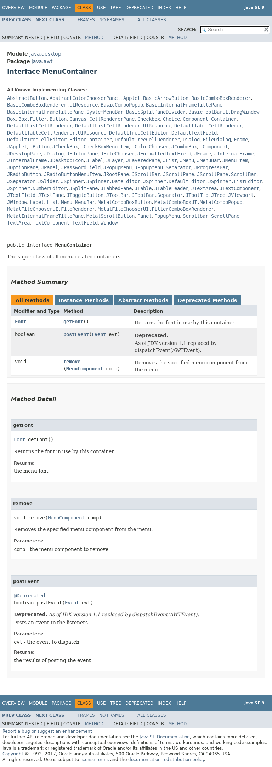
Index (164, 7)
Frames (86, 19)
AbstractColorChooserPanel (85, 98)
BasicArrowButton (165, 98)
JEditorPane (82, 154)
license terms (94, 759)
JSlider (48, 181)
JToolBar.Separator (157, 195)
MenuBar (85, 202)
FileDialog (217, 139)
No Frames (111, 19)
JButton (40, 146)
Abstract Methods (143, 300)
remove (71, 361)
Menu (66, 202)
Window (109, 223)
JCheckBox (65, 146)
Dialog (191, 139)
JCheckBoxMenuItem (105, 146)
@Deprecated (29, 595)
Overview (13, 7)
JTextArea (204, 188)
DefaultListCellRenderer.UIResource (123, 126)
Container (224, 119)
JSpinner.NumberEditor (37, 188)
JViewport (241, 195)
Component (195, 119)
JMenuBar (208, 160)
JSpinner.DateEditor (113, 181)
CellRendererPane (112, 119)
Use (101, 7)
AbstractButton (27, 98)
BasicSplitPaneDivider (156, 112)
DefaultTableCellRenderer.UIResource (56, 133)
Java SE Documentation (165, 736)
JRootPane (116, 174)
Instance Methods (84, 300)
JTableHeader (171, 188)
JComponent (214, 146)
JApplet (17, 146)
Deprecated (139, 7)
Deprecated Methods (207, 300)
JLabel (94, 160)
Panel (144, 216)
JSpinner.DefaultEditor (174, 181)
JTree (218, 195)
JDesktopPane (24, 154)
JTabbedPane (116, 188)
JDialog (54, 154)
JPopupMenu (117, 167)
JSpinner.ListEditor (235, 181)
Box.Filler (32, 119)
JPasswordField (81, 167)
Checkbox (148, 119)
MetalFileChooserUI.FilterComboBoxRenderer (156, 209)
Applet (131, 98)
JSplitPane (83, 188)
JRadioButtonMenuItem (72, 174)
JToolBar (117, 195)
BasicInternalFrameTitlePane (184, 105)
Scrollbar (195, 216)
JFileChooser (118, 154)
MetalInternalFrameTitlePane (45, 216)
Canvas (77, 119)
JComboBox (184, 146)
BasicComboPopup (122, 105)
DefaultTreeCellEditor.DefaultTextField (163, 133)
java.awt (42, 61)
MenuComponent (84, 368)
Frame (241, 139)
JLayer (114, 160)
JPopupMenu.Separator (163, 167)
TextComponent (51, 223)
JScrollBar (146, 174)
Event (99, 334)
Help (180, 7)
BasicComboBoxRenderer (221, 98)
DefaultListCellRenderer (39, 126)
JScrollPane (178, 174)
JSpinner (72, 181)
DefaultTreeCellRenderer (147, 139)
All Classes (151, 19)
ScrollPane (225, 216)
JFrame (202, 154)
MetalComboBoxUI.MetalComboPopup (198, 202)
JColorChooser (150, 146)
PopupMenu (167, 216)
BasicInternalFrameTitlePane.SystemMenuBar (65, 112)
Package (61, 7)
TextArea (18, 223)
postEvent (76, 334)
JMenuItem (235, 160)
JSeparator (21, 181)
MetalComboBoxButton (125, 202)
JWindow (17, 202)
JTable (143, 188)
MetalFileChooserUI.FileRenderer (51, 209)
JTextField (21, 195)
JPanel (49, 167)
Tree (115, 7)
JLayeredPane (143, 160)
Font (20, 321)
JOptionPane (22, 167)
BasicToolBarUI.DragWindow (223, 112)
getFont (73, 321)
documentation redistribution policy (166, 759)
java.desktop (45, 54)
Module (38, 7)
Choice (171, 119)
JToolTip (197, 195)
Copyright (12, 753)
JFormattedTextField (164, 154)
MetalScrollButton (110, 216)
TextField (85, 223)
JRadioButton (24, 174)
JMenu (187, 160)
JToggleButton (85, 195)
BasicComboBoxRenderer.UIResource (52, 105)
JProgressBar (211, 167)
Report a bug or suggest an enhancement (47, 731)
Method (94, 37)
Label (37, 202)
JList (170, 160)
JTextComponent (239, 188)
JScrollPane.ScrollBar (226, 174)
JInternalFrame (234, 154)
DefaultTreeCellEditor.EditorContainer (59, 139)
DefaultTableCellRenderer (208, 126)
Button (58, 119)
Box (11, 119)
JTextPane (51, 195)
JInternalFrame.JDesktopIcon (45, 160)
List (52, 202)
